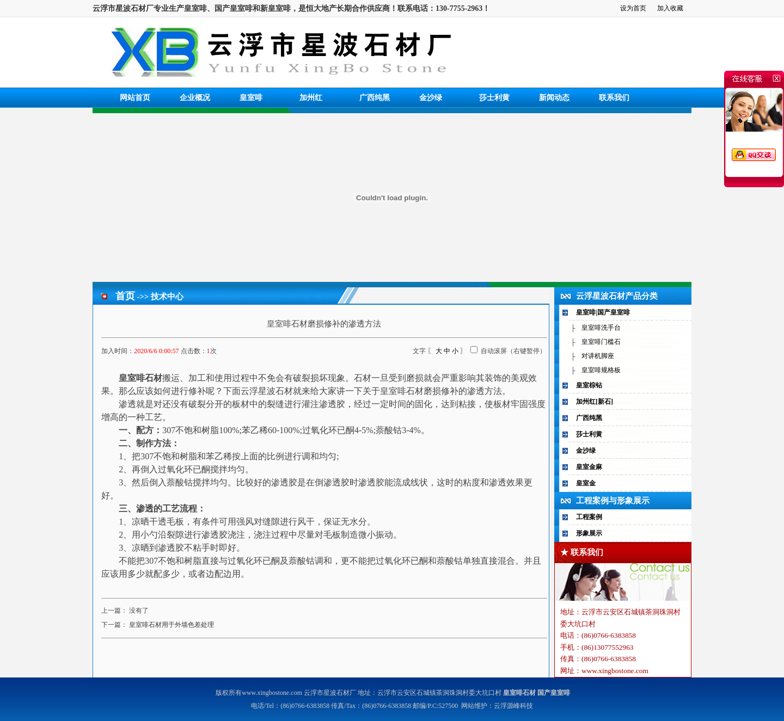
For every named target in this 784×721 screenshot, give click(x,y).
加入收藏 (670, 8)
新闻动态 (554, 98)
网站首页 (135, 98)
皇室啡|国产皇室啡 (603, 312)
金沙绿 (430, 98)
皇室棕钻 (589, 385)
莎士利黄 (494, 98)
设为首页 (633, 8)
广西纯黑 (374, 98)
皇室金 (586, 483)
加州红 (310, 98)
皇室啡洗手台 (601, 327)
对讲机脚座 (597, 356)
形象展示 (589, 533)
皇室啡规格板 (601, 370)
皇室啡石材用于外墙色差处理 (171, 624)
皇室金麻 (589, 467)
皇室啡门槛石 (601, 342)
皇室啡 (251, 98)
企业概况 (195, 98)
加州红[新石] (594, 401)
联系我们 (614, 98)
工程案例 (589, 517)
